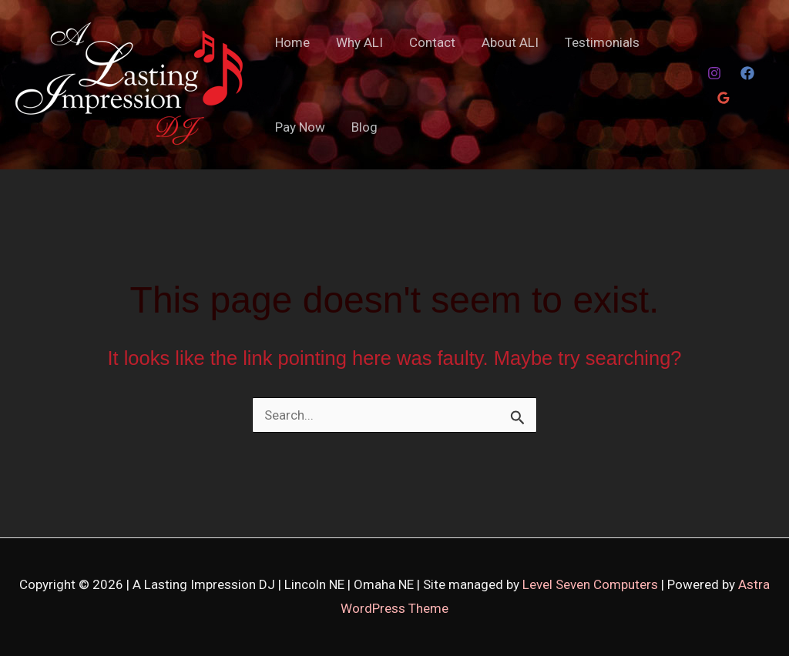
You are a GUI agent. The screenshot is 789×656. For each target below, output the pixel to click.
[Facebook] (747, 73)
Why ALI (359, 42)
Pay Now (300, 127)
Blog (364, 127)
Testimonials (602, 42)
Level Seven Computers (591, 584)
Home (292, 42)
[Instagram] (714, 73)
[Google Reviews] (723, 98)
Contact (432, 42)
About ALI (510, 42)
